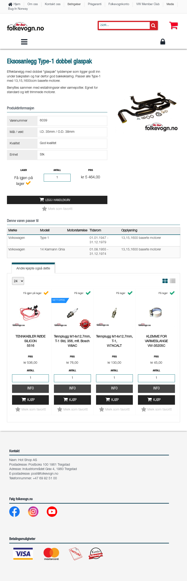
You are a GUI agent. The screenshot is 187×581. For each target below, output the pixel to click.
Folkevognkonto (119, 4)
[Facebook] (18, 512)
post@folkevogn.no (44, 474)
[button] (172, 21)
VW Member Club (147, 4)
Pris (90, 170)
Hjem (17, 4)
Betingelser (74, 4)
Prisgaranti (94, 4)
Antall (57, 170)
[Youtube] (56, 512)
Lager (23, 170)
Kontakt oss (52, 4)
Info (30, 327)
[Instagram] (37, 512)
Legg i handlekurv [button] (57, 200)
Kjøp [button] (31, 338)
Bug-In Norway (18, 9)
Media (170, 4)
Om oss (33, 4)
